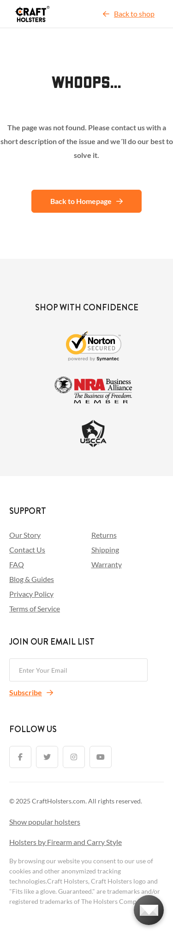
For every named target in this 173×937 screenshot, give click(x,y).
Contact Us (27, 549)
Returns (104, 534)
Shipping (105, 549)
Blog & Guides (31, 579)
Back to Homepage (86, 201)
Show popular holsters (44, 821)
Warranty (106, 564)
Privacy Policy (31, 593)
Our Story (25, 534)
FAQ (16, 564)
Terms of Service (34, 608)
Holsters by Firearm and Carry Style (65, 842)
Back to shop (129, 13)
